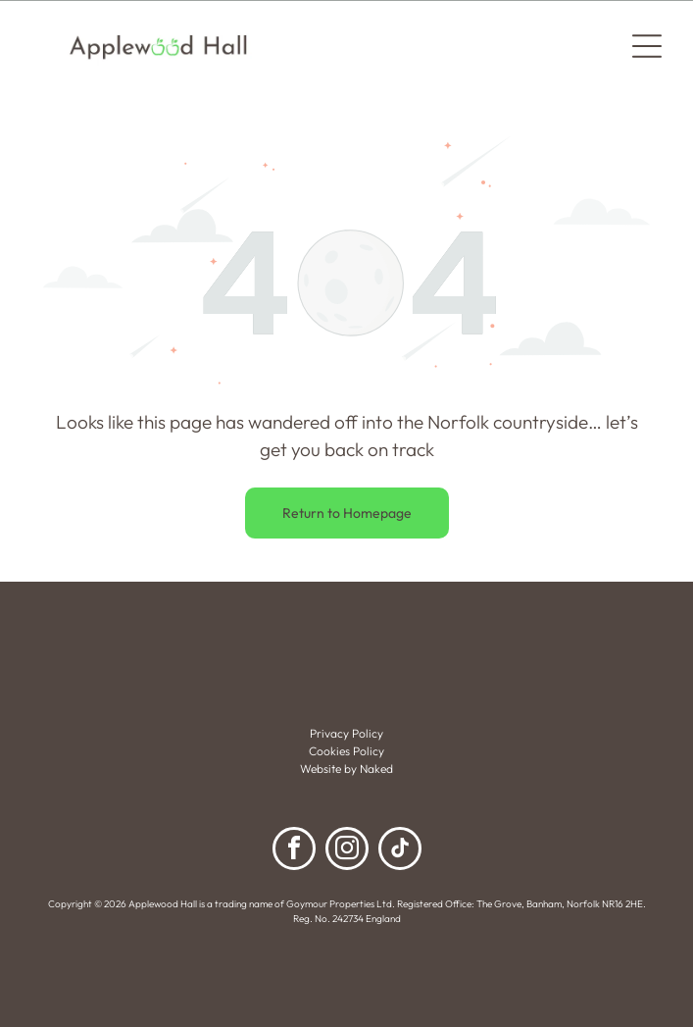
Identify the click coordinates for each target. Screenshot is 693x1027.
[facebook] (294, 851)
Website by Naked (346, 768)
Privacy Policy (346, 733)
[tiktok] (399, 851)
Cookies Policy (346, 751)
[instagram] (347, 851)
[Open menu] (647, 46)
